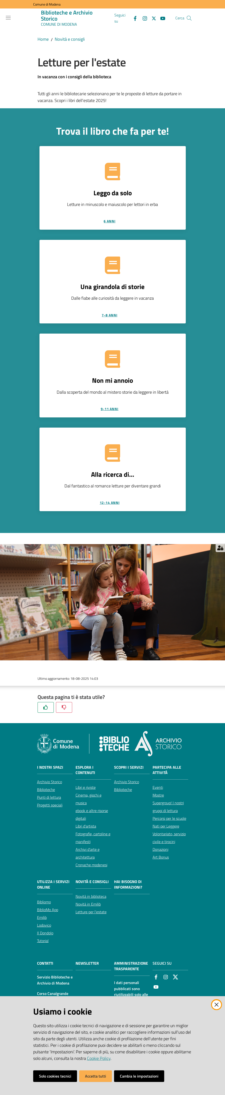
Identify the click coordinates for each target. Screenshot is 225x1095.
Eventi (158, 787)
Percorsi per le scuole (169, 818)
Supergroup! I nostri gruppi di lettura (168, 806)
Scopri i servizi (129, 767)
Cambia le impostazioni (139, 1076)
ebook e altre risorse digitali (92, 814)
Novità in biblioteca (91, 896)
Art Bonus (161, 857)
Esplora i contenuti (85, 770)
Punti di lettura (49, 797)
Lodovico (44, 925)
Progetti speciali (49, 805)
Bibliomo (44, 902)
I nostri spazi (50, 767)
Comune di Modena (47, 4)
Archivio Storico (49, 782)
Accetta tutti (95, 1076)
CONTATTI (45, 963)
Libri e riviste (86, 787)
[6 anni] (112, 221)
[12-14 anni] (112, 502)
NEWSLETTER (87, 963)
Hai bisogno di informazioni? (128, 884)
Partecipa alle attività (167, 770)
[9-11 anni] (112, 409)
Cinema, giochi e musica (88, 799)
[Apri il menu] (8, 18)
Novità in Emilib (88, 904)
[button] (189, 18)
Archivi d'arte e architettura (88, 853)
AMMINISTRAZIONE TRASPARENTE (131, 966)
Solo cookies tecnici (55, 1076)
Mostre (158, 795)
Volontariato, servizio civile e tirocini (169, 838)
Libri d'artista (86, 826)
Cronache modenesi (91, 865)
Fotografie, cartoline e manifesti (93, 838)
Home (43, 39)
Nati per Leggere (166, 826)
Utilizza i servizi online (53, 884)
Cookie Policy (98, 1058)
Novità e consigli (70, 39)
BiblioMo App (47, 910)
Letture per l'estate (91, 912)
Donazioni (160, 849)
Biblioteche (46, 789)
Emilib (42, 917)
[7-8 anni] (112, 315)
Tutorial (43, 941)
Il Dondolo (45, 933)
